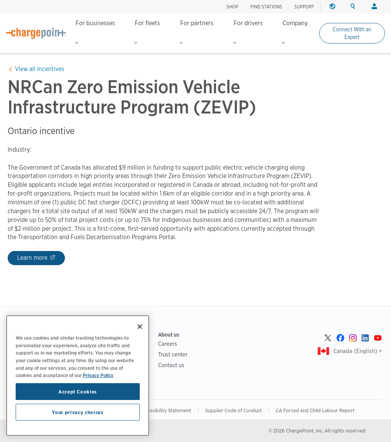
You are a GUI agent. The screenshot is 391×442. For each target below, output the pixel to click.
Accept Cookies (77, 392)
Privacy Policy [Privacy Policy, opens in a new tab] (98, 375)
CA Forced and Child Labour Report (315, 410)
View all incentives (39, 69)
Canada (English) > (357, 351)
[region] (77, 375)
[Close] (139, 326)
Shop (232, 7)
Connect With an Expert (352, 33)
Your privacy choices (77, 412)
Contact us (171, 365)
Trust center (172, 354)
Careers (167, 343)
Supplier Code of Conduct (233, 410)
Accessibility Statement (165, 410)
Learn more (33, 257)
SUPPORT (304, 7)
